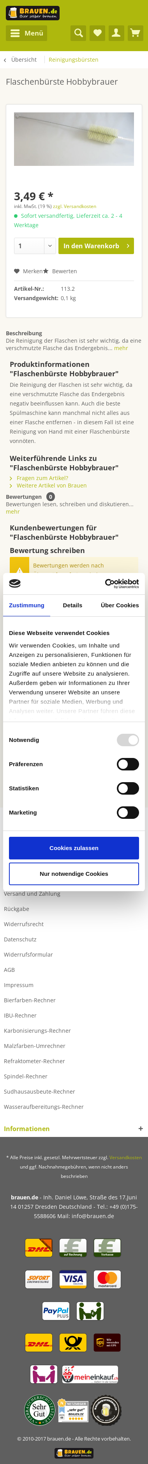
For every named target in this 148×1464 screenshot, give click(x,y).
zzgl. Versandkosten (74, 206)
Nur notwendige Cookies (74, 873)
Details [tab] (73, 605)
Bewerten (60, 271)
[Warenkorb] (135, 33)
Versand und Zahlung (32, 893)
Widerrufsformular (28, 954)
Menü (27, 32)
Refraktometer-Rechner (34, 1061)
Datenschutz (20, 939)
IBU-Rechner (20, 1015)
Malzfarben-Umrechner (34, 1046)
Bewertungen (24, 496)
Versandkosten (125, 1157)
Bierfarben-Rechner (30, 1000)
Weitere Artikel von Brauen (48, 485)
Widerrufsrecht (24, 924)
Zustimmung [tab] (26, 605)
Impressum (18, 985)
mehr (120, 348)
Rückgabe (16, 909)
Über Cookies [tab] (120, 605)
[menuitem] (26, 33)
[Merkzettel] (97, 33)
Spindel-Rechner (26, 1076)
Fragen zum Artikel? (39, 478)
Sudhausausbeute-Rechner (39, 1091)
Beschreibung (24, 333)
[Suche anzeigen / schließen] (78, 33)
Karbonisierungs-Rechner (37, 1030)
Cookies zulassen (74, 848)
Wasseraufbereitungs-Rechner (44, 1106)
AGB (9, 969)
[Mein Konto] (116, 33)
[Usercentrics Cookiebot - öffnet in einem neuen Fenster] (105, 584)
